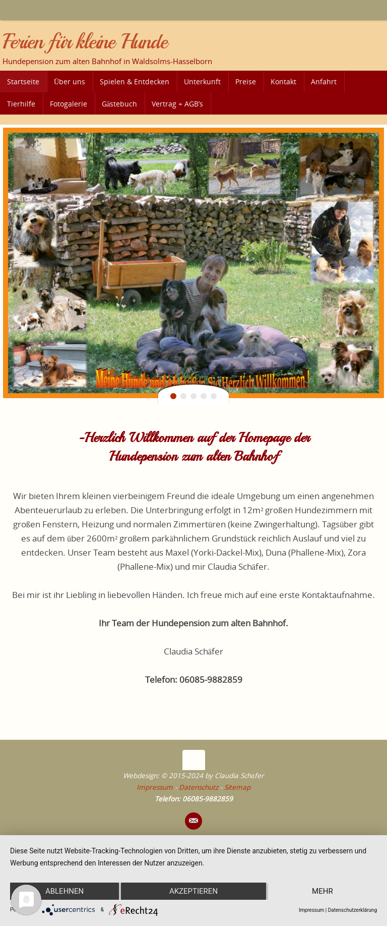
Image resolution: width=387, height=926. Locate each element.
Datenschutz (198, 787)
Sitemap (237, 787)
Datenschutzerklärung (352, 910)
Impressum (155, 787)
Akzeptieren (193, 891)
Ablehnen (64, 891)
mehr (322, 891)
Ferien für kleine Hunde (85, 41)
